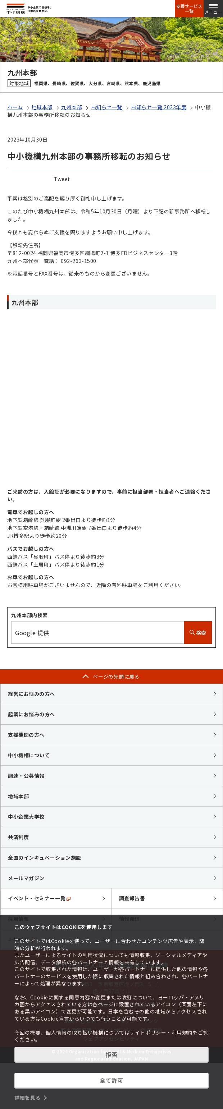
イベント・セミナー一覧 (39, 898)
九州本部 (71, 107)
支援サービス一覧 (189, 8)
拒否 (111, 1054)
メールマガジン (26, 878)
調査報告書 (132, 898)
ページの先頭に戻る (116, 676)
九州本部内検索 (29, 615)
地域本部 (42, 107)
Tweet (62, 178)
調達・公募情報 (26, 775)
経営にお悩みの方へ (31, 693)
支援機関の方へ (26, 734)
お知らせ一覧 (106, 107)
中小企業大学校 (26, 816)
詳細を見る (27, 1097)
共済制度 (18, 837)
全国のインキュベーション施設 (44, 857)
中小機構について (29, 755)
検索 (198, 632)
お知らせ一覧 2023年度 (158, 107)
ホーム (15, 107)
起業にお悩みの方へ (31, 714)
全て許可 (111, 1080)
